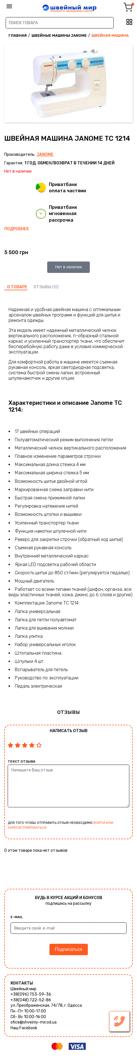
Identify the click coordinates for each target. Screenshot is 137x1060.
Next (127, 84)
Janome (45, 154)
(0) (55, 287)
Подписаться (68, 949)
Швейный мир (23, 989)
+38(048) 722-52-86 (31, 1000)
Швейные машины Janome (59, 35)
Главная (18, 35)
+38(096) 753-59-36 (31, 994)
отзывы (42, 287)
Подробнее (16, 228)
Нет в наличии (68, 267)
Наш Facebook (24, 1028)
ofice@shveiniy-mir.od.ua (34, 1022)
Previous (10, 84)
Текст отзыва (21, 761)
